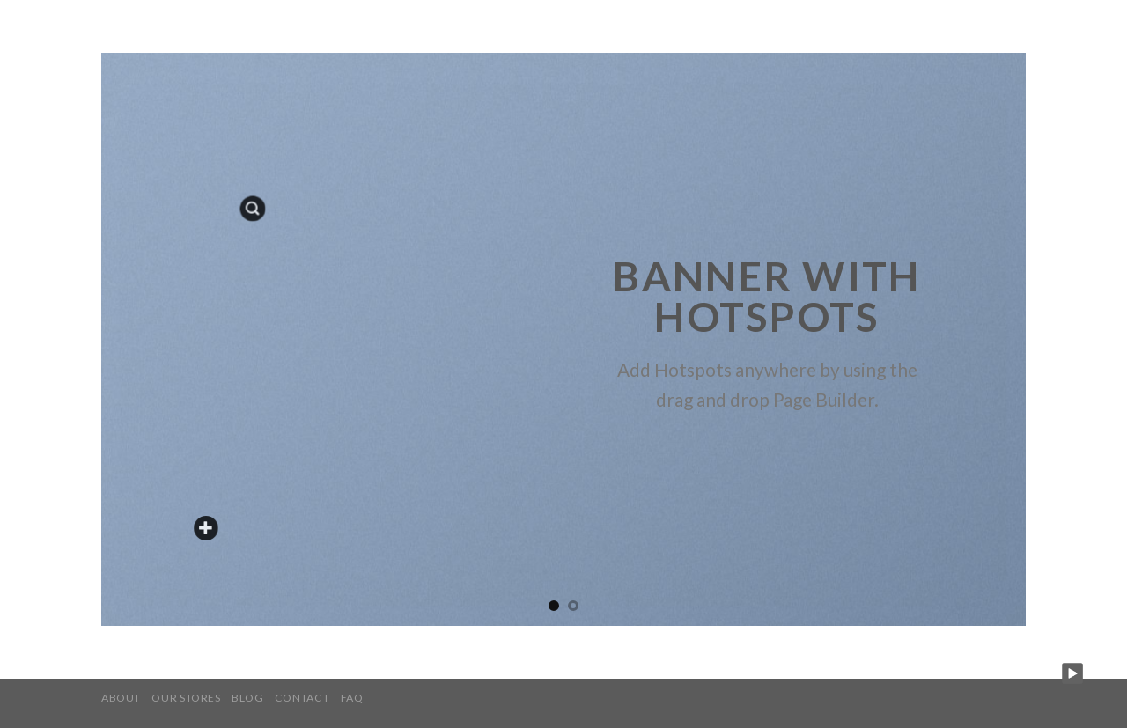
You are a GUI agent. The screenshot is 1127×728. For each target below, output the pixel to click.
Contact (302, 697)
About (121, 697)
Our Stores (185, 697)
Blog (247, 697)
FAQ (352, 697)
